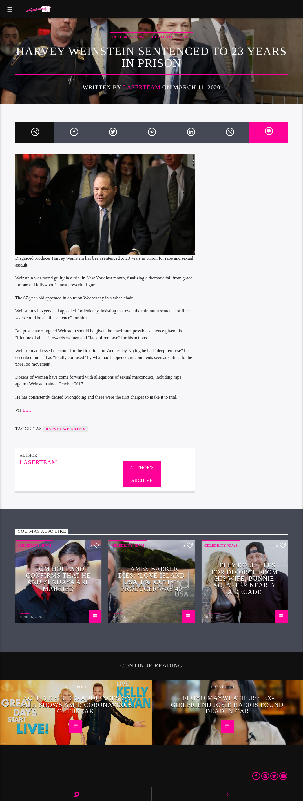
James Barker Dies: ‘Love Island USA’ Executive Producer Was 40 (151, 578)
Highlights (162, 37)
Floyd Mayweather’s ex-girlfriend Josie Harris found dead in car (227, 705)
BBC (27, 410)
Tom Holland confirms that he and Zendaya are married (58, 578)
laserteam (141, 87)
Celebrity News (128, 37)
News (185, 37)
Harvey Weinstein (66, 429)
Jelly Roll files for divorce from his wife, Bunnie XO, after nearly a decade (244, 578)
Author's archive (142, 474)
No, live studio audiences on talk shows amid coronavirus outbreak (75, 705)
